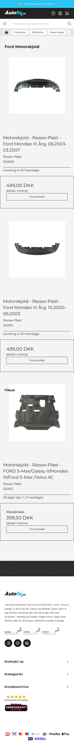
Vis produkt (37, 196)
